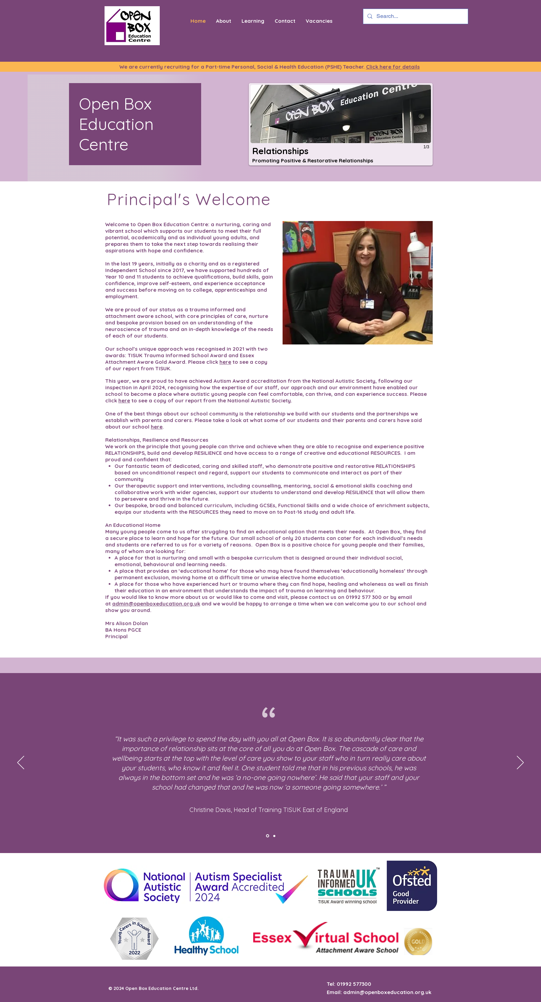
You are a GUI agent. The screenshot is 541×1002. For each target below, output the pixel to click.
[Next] (520, 763)
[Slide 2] (274, 836)
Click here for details (393, 66)
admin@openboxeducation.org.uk (156, 603)
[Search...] (414, 16)
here (225, 362)
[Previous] (20, 763)
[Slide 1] (267, 836)
